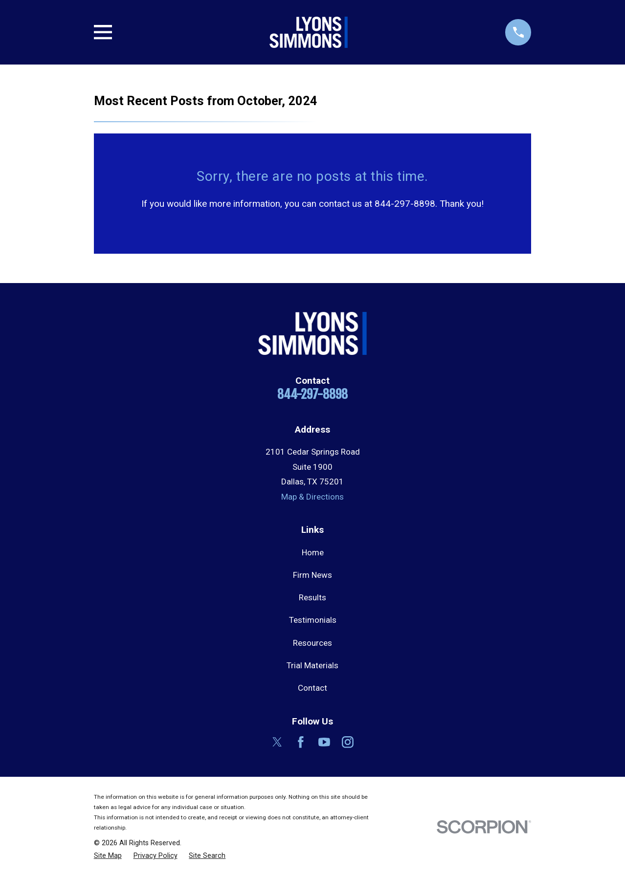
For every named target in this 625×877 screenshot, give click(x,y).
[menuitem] (108, 856)
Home (313, 552)
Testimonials (312, 620)
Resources (312, 643)
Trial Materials (312, 665)
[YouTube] (324, 742)
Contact (312, 688)
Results (312, 597)
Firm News (312, 575)
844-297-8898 (312, 394)
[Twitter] (277, 742)
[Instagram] (348, 742)
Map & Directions (312, 497)
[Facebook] (301, 742)
